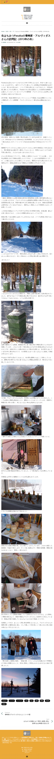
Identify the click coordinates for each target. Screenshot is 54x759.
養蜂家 (4, 704)
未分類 (18, 42)
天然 (26, 700)
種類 (37, 700)
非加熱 (47, 700)
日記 (31, 700)
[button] (27, 22)
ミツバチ (12, 700)
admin (4, 42)
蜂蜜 (42, 700)
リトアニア (19, 700)
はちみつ (4, 700)
